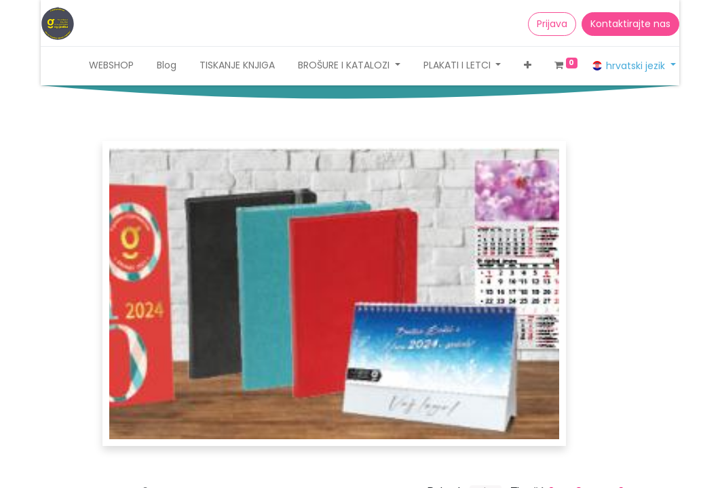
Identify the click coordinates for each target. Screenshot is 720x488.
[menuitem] (111, 65)
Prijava (552, 23)
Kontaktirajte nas (630, 23)
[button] (527, 65)
